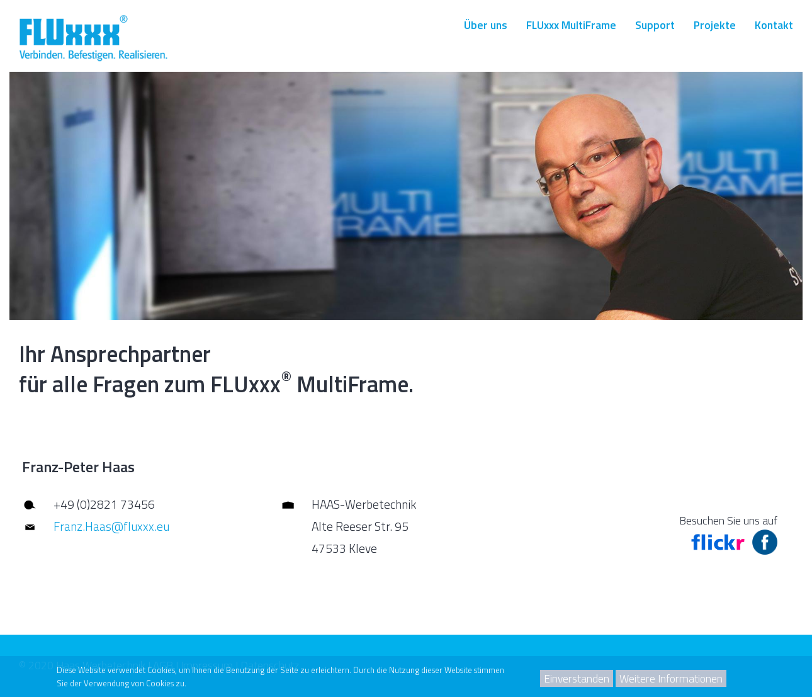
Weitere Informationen (671, 678)
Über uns (485, 24)
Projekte (715, 24)
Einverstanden (576, 678)
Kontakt (774, 24)
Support (655, 24)
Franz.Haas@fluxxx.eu (111, 526)
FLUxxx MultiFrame (571, 24)
